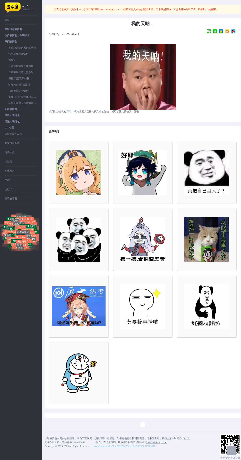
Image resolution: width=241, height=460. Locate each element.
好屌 (24, 217)
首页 (7, 19)
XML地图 (150, 446)
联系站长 (139, 446)
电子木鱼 (10, 152)
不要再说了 (23, 236)
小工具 (8, 161)
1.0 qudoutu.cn (99, 446)
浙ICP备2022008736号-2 (121, 446)
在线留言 (10, 170)
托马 (9, 230)
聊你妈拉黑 (10, 218)
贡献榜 (8, 189)
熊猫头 (12, 60)
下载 (69, 111)
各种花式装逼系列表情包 (22, 47)
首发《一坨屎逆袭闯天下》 (23, 96)
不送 (11, 246)
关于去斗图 (11, 198)
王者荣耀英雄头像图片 (20, 66)
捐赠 (7, 180)
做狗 (20, 249)
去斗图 (30, 7)
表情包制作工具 (13, 133)
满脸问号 (8, 237)
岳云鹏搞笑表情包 (18, 90)
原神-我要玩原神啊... (19, 78)
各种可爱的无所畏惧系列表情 (23, 103)
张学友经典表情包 (18, 53)
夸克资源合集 (12, 143)
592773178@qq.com (110, 9)
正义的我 (19, 227)
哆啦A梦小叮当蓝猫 (19, 84)
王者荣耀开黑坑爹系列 (20, 72)
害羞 (19, 246)
